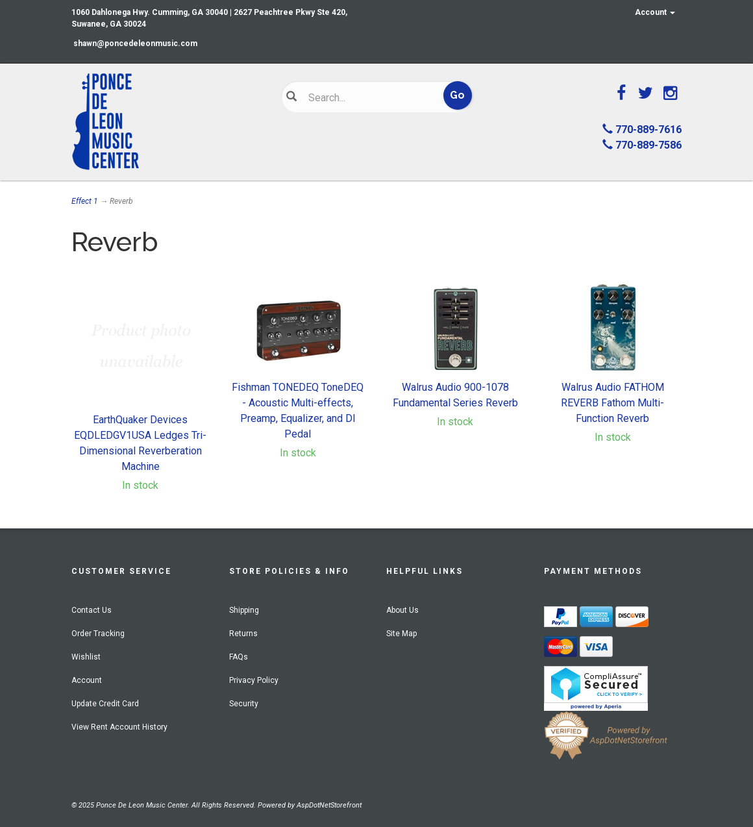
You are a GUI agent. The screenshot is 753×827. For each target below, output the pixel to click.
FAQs (238, 656)
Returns (243, 633)
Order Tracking (98, 633)
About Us (402, 610)
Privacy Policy (253, 680)
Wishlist (86, 656)
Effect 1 (84, 201)
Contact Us (91, 610)
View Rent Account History (119, 727)
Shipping (244, 610)
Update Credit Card (105, 703)
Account (655, 12)
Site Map (401, 633)
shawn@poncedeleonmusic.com (135, 43)
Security (243, 703)
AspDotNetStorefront (329, 805)
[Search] (369, 97)
